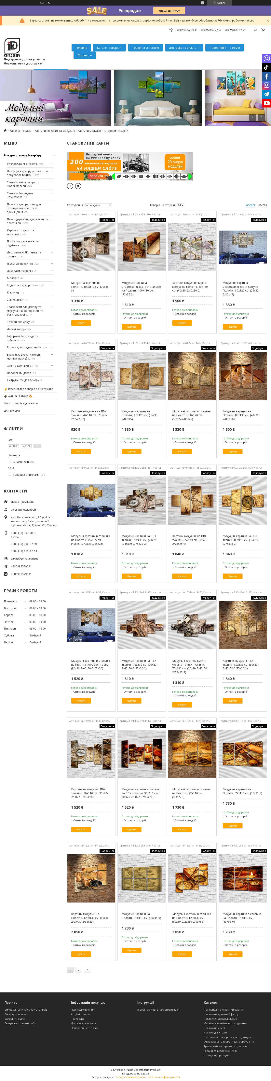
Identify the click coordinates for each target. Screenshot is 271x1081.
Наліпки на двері (214, 1028)
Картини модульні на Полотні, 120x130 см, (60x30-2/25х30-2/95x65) (90, 917)
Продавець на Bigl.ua (135, 1073)
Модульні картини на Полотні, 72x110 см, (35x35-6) (242, 791)
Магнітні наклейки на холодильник (226, 1023)
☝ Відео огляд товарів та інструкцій (28, 389)
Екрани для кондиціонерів (24, 347)
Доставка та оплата (182, 48)
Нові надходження (82, 1009)
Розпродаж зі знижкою (22, 164)
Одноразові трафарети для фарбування (229, 1041)
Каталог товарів (108, 48)
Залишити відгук (15, 1018)
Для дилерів (12, 410)
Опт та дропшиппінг (20, 365)
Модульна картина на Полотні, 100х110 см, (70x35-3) (90, 286)
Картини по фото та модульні (54, 131)
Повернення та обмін (224, 48)
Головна (81, 48)
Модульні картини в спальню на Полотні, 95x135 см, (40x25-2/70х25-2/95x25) (90, 540)
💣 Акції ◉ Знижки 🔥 (18, 396)
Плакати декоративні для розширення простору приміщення (24, 208)
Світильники (15, 300)
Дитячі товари (16, 329)
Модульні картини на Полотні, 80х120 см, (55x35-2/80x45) (140, 415)
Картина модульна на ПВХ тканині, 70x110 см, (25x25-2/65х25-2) (89, 415)
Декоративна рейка (20, 271)
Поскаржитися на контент (130, 1077)
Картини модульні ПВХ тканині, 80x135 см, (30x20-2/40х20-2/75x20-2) (241, 664)
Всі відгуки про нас (16, 1014)
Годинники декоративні (22, 285)
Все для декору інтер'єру (23, 155)
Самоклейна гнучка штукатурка (20, 195)
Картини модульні (89, 131)
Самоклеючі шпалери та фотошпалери (23, 184)
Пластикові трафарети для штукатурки (228, 1037)
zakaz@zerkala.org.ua (24, 558)
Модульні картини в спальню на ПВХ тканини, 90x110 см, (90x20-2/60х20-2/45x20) (90, 664)
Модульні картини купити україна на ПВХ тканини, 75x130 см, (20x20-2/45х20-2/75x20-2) (190, 666)
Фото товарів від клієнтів (21, 403)
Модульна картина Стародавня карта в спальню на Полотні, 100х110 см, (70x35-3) (141, 288)
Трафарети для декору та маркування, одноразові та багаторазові (25, 310)
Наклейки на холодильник (220, 1018)
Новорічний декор (19, 373)
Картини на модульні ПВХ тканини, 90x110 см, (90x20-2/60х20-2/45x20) (89, 793)
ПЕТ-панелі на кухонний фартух (223, 1009)
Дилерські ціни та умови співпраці (26, 1009)
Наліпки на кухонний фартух (222, 1014)
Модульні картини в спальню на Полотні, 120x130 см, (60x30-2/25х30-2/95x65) (191, 917)
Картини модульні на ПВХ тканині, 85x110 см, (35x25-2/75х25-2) (190, 540)
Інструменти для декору (23, 380)
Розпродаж (78, 1018)
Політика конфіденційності (164, 1077)
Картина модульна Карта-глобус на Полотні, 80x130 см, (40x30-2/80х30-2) (190, 286)
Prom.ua (155, 1070)
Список (262, 205)
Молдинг (13, 278)
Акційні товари (80, 1014)
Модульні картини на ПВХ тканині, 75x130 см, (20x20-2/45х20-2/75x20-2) (139, 540)
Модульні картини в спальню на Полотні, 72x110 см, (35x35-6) (191, 793)
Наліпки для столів (215, 1032)
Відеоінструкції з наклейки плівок (158, 1009)
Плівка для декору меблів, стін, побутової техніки (27, 173)
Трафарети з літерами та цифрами (225, 1046)
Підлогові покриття (20, 263)
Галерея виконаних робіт (20, 1023)
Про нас (83, 55)
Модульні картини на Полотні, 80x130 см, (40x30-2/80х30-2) (241, 415)
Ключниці (13, 292)
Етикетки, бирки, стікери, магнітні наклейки (24, 356)
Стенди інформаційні (217, 1055)
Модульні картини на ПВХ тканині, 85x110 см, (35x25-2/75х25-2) (241, 540)
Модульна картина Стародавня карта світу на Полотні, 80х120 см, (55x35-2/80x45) (241, 288)
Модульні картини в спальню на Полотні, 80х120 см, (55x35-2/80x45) (191, 415)
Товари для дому (18, 322)
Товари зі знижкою (145, 48)
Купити (81, 322)
